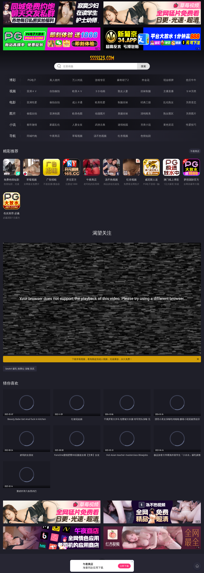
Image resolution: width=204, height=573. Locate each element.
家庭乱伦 (55, 124)
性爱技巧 (191, 124)
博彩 (12, 80)
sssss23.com (102, 58)
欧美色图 (77, 113)
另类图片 (191, 113)
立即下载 (124, 565)
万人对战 (77, 80)
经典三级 (146, 102)
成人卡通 (77, 102)
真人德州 (55, 80)
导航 (12, 136)
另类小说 (146, 124)
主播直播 (168, 91)
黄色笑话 (168, 124)
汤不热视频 (100, 136)
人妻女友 (77, 124)
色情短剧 (146, 136)
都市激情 (32, 124)
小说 (12, 124)
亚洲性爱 (32, 102)
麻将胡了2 (123, 80)
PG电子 (32, 80)
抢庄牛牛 (191, 80)
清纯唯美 (146, 113)
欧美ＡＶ (77, 91)
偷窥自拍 (32, 113)
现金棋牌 (168, 80)
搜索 (143, 66)
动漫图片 (100, 113)
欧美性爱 (100, 102)
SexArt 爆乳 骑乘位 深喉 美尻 (19, 368)
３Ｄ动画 (100, 91)
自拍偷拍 (55, 91)
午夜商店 (55, 136)
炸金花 (145, 80)
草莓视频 (77, 136)
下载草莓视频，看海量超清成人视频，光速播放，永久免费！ (135, 359)
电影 (12, 102)
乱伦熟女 (168, 102)
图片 (12, 113)
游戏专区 (100, 80)
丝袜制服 (146, 91)
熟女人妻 (123, 91)
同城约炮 (32, 136)
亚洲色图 (55, 113)
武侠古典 (100, 124)
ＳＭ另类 (191, 91)
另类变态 (191, 102)
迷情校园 (123, 124)
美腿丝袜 (123, 113)
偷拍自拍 (55, 102)
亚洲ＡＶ (32, 91)
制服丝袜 (123, 102)
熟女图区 (168, 113)
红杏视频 (123, 136)
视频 (12, 91)
